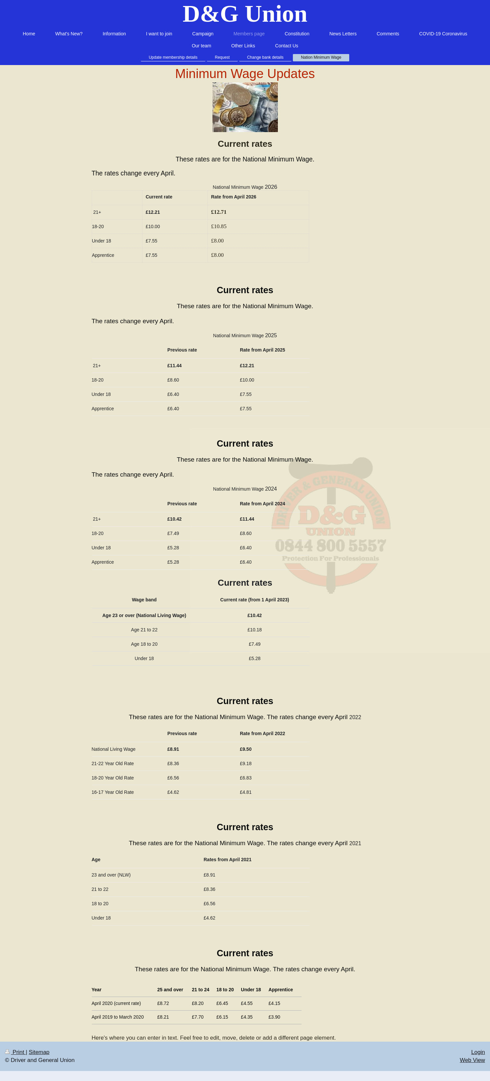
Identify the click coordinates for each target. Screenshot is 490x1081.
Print (15, 1052)
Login (478, 1052)
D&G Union (244, 13)
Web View (472, 1060)
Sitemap (39, 1052)
